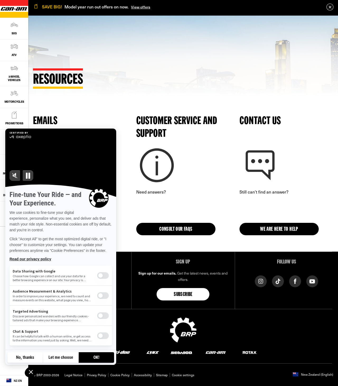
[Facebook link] (295, 281)
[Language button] (14, 380)
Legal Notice (73, 375)
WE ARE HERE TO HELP (279, 229)
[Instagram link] (261, 281)
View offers (140, 7)
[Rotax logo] (249, 352)
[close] (330, 7)
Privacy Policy (96, 375)
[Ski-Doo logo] (120, 352)
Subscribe (183, 294)
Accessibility (143, 375)
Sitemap (162, 375)
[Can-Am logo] (216, 352)
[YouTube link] (312, 281)
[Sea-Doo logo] (181, 352)
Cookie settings (183, 375)
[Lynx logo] (153, 352)
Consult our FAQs (175, 229)
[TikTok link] (278, 281)
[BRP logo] (183, 329)
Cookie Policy (120, 375)
